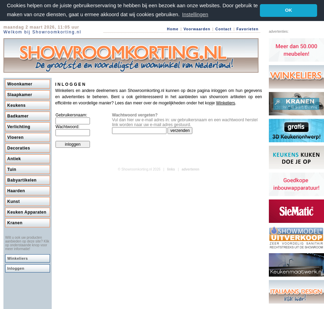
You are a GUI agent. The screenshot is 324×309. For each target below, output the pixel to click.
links (171, 169)
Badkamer (18, 116)
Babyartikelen (22, 180)
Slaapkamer (19, 94)
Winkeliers (17, 258)
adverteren (190, 169)
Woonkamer (19, 84)
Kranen (14, 222)
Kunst (13, 201)
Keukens (16, 105)
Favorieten (247, 29)
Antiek (14, 158)
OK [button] (288, 10)
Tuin (11, 169)
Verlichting (18, 126)
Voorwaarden (196, 29)
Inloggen (15, 268)
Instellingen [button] (195, 14)
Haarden (16, 190)
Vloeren (15, 137)
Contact (223, 29)
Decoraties (18, 148)
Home (173, 29)
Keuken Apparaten (27, 212)
